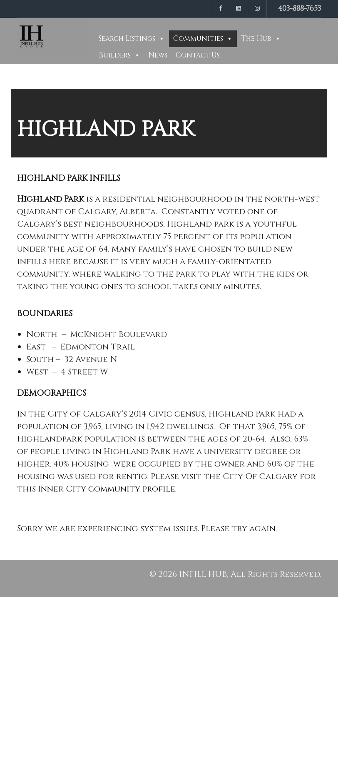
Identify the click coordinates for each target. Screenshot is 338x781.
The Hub (256, 38)
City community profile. (121, 488)
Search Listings (127, 38)
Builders (115, 55)
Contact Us (198, 55)
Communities (198, 38)
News (158, 55)
